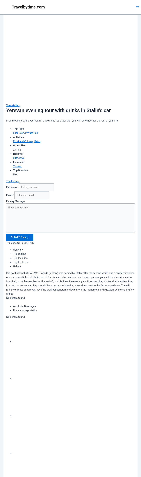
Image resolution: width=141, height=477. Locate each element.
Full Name (12, 187)
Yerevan (17, 166)
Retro (37, 141)
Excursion (18, 132)
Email (10, 195)
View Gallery (13, 105)
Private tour (31, 132)
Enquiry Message (15, 201)
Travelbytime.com (28, 7)
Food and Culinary (23, 141)
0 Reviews (18, 158)
